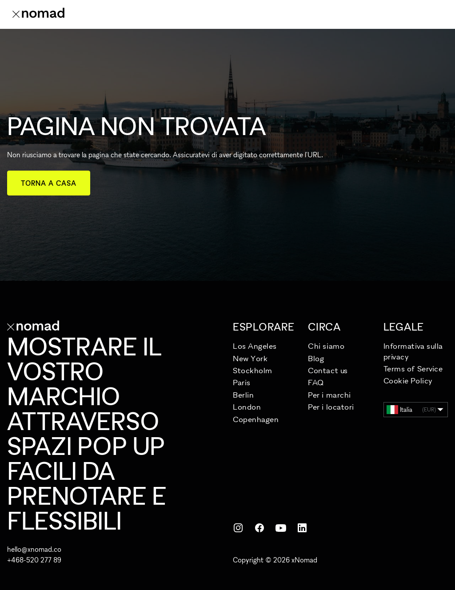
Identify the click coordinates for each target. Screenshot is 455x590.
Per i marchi (329, 394)
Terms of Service (413, 368)
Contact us (327, 370)
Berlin (243, 394)
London (247, 406)
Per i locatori (331, 406)
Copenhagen (256, 419)
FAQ (316, 382)
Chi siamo (326, 346)
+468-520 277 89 (34, 559)
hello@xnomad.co (34, 549)
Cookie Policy (408, 380)
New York (250, 358)
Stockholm (252, 370)
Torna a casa (48, 183)
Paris (242, 382)
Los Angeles (255, 346)
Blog (316, 358)
